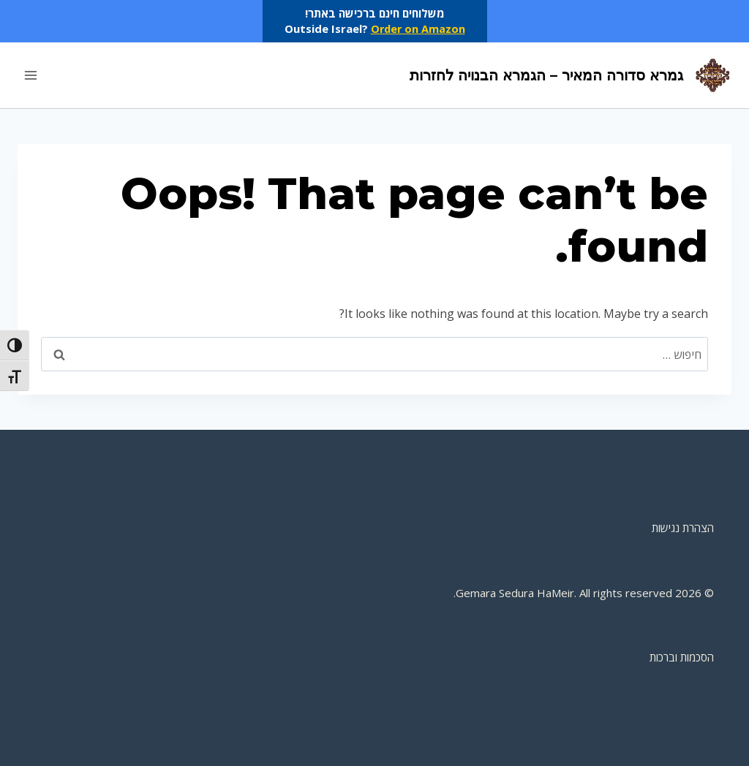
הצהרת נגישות (683, 527)
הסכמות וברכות (682, 657)
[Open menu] (31, 75)
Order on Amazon (417, 28)
